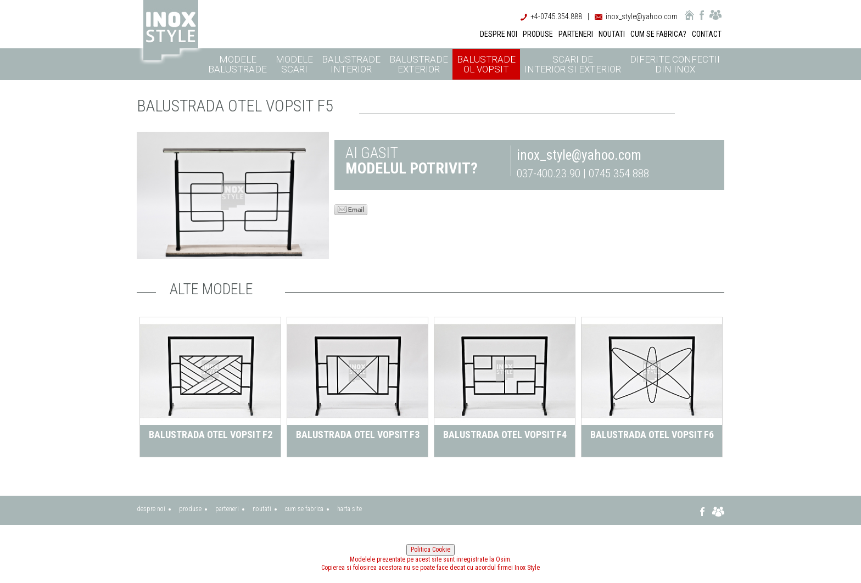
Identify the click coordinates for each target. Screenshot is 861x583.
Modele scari (294, 64)
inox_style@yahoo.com (642, 16)
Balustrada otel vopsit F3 (358, 434)
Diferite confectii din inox (675, 64)
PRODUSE (538, 34)
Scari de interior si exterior (572, 64)
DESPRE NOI (498, 34)
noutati (262, 509)
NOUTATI (612, 34)
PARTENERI (575, 34)
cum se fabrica (304, 509)
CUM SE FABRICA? (658, 34)
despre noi (151, 509)
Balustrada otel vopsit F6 (652, 434)
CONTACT (707, 34)
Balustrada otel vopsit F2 (210, 434)
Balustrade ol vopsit (486, 64)
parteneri (227, 509)
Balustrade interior (351, 64)
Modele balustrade (237, 64)
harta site (349, 509)
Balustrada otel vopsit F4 (505, 434)
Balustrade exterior (418, 64)
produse (190, 509)
